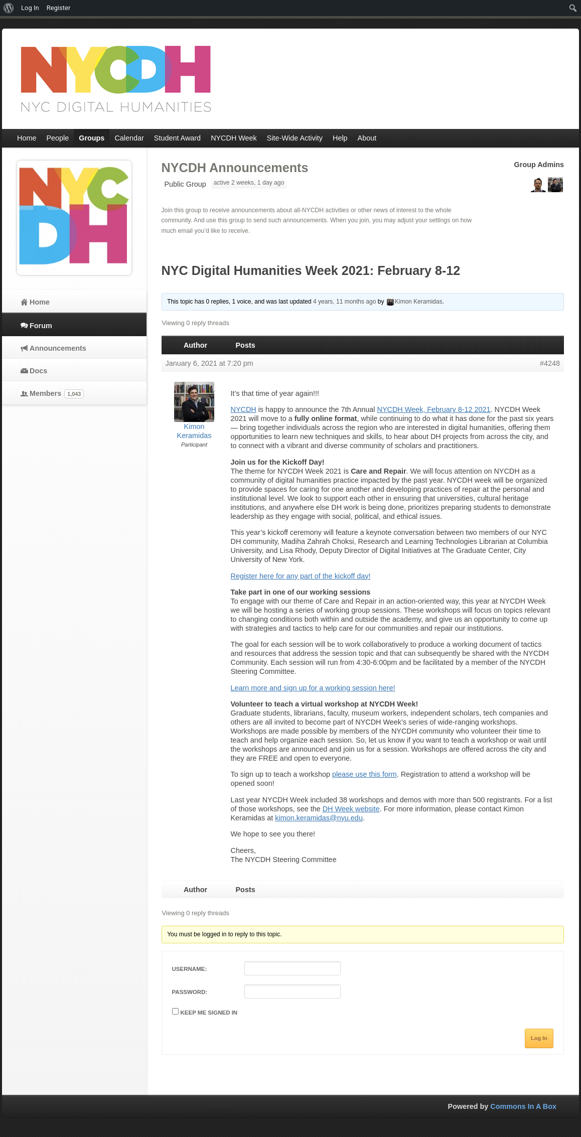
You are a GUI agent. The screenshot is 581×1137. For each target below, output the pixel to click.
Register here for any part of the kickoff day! (301, 576)
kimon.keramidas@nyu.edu (319, 818)
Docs (38, 371)
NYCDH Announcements (235, 168)
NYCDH (243, 409)
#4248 (550, 363)
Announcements (58, 348)
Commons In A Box (523, 1106)
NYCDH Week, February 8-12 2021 (434, 409)
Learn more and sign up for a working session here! (313, 688)
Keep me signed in (209, 1013)
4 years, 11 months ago (344, 301)
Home (40, 302)
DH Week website (351, 809)
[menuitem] (9, 8)
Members (57, 393)
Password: (190, 992)
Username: (189, 969)
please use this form (364, 774)
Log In (539, 1038)
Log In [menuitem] (30, 8)
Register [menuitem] (59, 8)
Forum (41, 326)
